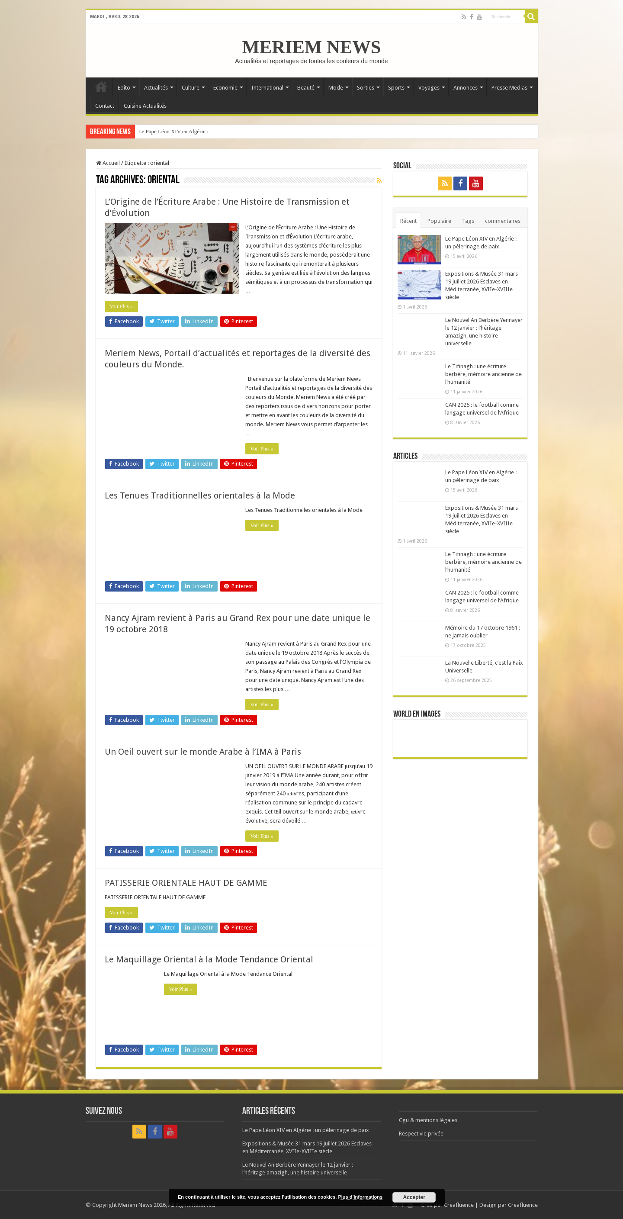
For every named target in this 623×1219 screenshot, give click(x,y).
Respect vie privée (421, 1133)
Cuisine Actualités (145, 106)
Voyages (429, 87)
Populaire (439, 221)
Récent (408, 221)
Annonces (465, 87)
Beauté (306, 87)
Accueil (101, 86)
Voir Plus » (121, 306)
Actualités (156, 87)
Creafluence (459, 1205)
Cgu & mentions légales (428, 1120)
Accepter (414, 1197)
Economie (225, 87)
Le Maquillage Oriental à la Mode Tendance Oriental (209, 959)
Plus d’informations (360, 1197)
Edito (124, 87)
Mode (335, 87)
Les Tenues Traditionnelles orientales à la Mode (200, 495)
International (267, 87)
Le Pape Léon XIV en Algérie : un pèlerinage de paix (305, 1130)
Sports (396, 87)
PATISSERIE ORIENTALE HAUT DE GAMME (186, 883)
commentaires (502, 221)
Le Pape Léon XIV (159, 131)
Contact (104, 106)
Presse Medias (509, 87)
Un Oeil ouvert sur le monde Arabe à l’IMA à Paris (203, 751)
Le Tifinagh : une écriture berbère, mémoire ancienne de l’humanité (483, 374)
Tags (468, 221)
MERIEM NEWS (311, 47)
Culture (190, 87)
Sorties (365, 87)
